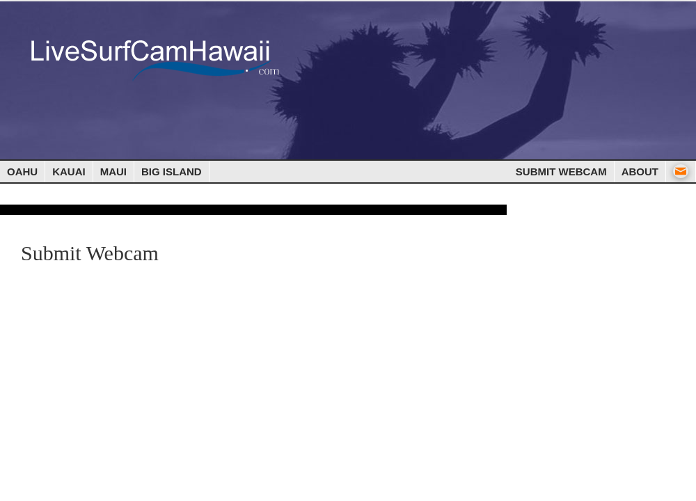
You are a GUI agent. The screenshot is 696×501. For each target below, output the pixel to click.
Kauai (69, 171)
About (640, 171)
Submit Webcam (561, 171)
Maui (113, 171)
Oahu (22, 171)
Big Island (171, 171)
